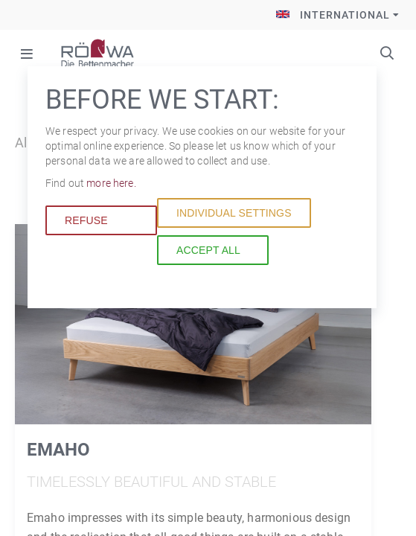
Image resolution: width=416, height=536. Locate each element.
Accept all (208, 250)
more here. (110, 183)
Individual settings (234, 213)
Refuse (86, 220)
